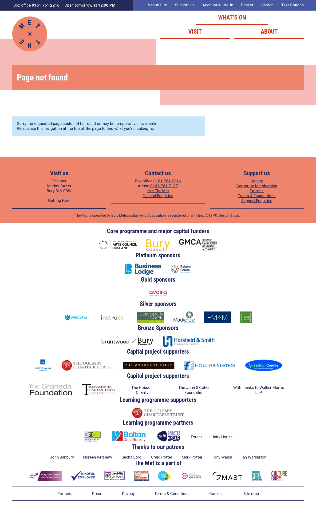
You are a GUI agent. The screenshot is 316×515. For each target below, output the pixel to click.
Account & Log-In (217, 5)
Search (267, 5)
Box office (36, 5)
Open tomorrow (89, 5)
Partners (64, 493)
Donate (256, 181)
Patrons (257, 190)
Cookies (216, 493)
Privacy (128, 493)
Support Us (184, 5)
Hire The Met (158, 190)
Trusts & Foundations (257, 195)
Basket (247, 5)
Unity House (222, 437)
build (237, 215)
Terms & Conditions (172, 493)
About (269, 31)
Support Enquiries (256, 200)
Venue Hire (157, 5)
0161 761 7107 (164, 186)
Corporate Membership (256, 186)
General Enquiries (157, 195)
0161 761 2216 (167, 181)
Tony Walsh (222, 457)
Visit (195, 31)
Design (224, 215)
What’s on (232, 17)
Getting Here (59, 200)
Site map (251, 493)
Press (97, 493)
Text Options (292, 5)
